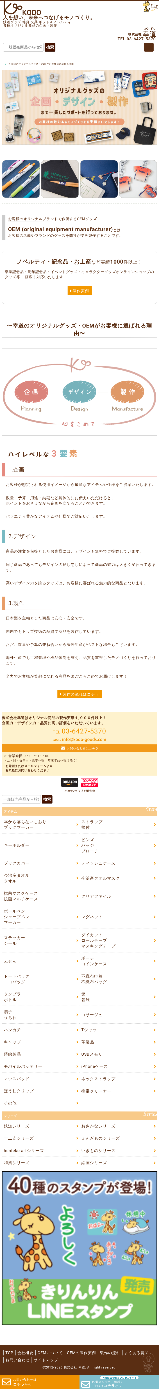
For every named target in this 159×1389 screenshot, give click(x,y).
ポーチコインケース (94, 961)
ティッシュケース (98, 863)
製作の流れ (110, 1352)
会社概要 (25, 1352)
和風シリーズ (17, 1162)
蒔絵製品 (12, 1054)
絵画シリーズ (94, 1162)
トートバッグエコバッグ (17, 979)
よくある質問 (136, 1352)
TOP (9, 1352)
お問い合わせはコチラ (82, 748)
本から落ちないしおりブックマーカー (25, 824)
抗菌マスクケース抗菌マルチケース (21, 896)
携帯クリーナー (96, 1090)
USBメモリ (91, 1054)
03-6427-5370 (79, 731)
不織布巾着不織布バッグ (94, 979)
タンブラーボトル (14, 997)
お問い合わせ (17, 1360)
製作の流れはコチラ (80, 694)
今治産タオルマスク (100, 878)
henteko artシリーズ (24, 1150)
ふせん (10, 961)
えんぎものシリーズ (100, 1138)
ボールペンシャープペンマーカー (17, 917)
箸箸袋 (85, 997)
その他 (10, 1103)
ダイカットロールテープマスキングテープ (98, 940)
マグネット (92, 916)
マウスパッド (17, 1078)
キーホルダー (17, 845)
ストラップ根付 (92, 824)
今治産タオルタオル (17, 878)
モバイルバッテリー (23, 1066)
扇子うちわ (10, 1014)
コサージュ (92, 1014)
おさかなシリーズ (98, 1126)
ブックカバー (17, 863)
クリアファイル (96, 896)
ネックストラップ (98, 1078)
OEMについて (50, 1352)
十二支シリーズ (19, 1138)
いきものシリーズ (98, 1150)
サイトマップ (46, 1360)
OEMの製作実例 (81, 1352)
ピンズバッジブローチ (89, 845)
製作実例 (81, 291)
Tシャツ (89, 1029)
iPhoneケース (94, 1066)
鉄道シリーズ (17, 1126)
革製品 (87, 1042)
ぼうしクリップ (19, 1090)
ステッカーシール (14, 940)
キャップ (12, 1042)
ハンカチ (12, 1029)
